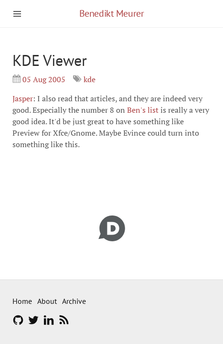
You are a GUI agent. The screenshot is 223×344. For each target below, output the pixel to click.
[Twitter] (33, 323)
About (47, 301)
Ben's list (143, 110)
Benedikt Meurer (111, 13)
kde (90, 79)
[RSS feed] (64, 323)
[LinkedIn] (48, 323)
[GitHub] (18, 323)
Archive (74, 301)
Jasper (22, 98)
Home (22, 301)
